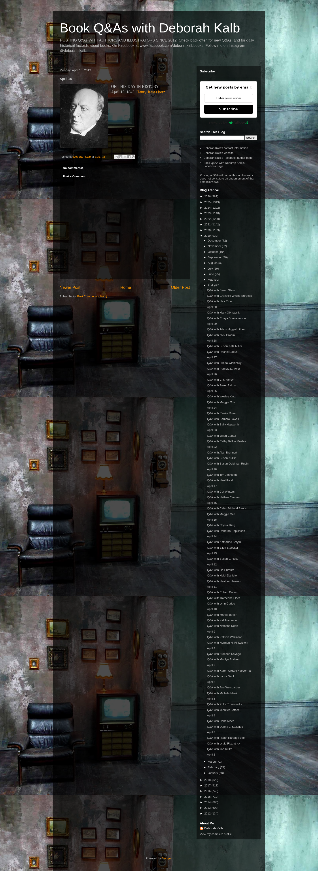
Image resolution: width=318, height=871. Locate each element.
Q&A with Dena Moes (220, 721)
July (211, 268)
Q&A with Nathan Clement (223, 497)
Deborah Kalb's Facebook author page (227, 157)
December (215, 240)
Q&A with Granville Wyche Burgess (229, 295)
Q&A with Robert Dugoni (222, 592)
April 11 (212, 586)
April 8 (211, 648)
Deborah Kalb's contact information (225, 148)
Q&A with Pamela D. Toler (223, 368)
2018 (208, 780)
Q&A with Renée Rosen (222, 413)
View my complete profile (216, 834)
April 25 (212, 391)
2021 (208, 224)
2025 (208, 202)
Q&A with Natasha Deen (222, 625)
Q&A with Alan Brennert (222, 452)
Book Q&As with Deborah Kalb (150, 28)
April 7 (211, 665)
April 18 (212, 469)
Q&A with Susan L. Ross (222, 558)
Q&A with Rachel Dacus (222, 351)
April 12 (212, 564)
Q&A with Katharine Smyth (224, 542)
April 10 (212, 609)
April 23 (212, 430)
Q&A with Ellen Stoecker (222, 547)
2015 (208, 796)
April (211, 285)
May (211, 279)
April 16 (212, 502)
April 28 (212, 340)
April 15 (212, 519)
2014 (208, 802)
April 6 (211, 682)
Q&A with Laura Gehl (220, 676)
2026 (208, 196)
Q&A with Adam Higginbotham (226, 329)
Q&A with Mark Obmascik (223, 312)
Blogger (166, 858)
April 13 (212, 553)
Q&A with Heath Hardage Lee (226, 737)
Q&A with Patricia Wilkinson (224, 637)
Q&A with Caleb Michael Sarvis (226, 508)
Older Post (180, 287)
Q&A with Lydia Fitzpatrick (223, 743)
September (215, 257)
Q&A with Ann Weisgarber (223, 687)
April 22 (212, 446)
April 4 (211, 715)
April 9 (211, 631)
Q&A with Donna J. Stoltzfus (225, 726)
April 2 (211, 754)
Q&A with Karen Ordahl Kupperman (229, 670)
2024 (208, 207)
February (214, 767)
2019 (208, 235)
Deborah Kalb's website (218, 153)
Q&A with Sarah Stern (221, 290)
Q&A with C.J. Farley (220, 379)
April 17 (212, 486)
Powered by (228, 122)
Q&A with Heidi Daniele (222, 575)
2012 (208, 813)
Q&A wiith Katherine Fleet (223, 598)
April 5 (211, 698)
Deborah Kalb (213, 828)
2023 (208, 213)
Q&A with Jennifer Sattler (223, 710)
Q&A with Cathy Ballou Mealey (226, 441)
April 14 (212, 536)
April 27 (212, 357)
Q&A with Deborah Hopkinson (226, 531)
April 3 (211, 732)
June (211, 274)
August (213, 263)
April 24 (212, 407)
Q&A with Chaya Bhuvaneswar (226, 318)
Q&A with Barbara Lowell (223, 419)
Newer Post (70, 287)
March (212, 761)
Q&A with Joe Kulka (219, 749)
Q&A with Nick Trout (220, 301)
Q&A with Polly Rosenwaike (224, 704)
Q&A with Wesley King (221, 396)
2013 (208, 807)
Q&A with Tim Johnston (222, 474)
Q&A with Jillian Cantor (221, 435)
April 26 (212, 374)
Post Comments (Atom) (92, 296)
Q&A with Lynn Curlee (221, 603)
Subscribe (228, 109)
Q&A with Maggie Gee (221, 514)
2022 (208, 219)
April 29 (212, 323)
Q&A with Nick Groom (221, 335)
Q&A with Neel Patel (220, 480)
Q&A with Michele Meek (222, 693)
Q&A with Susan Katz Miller (224, 346)
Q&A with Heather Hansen (223, 581)
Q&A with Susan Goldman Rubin (227, 463)
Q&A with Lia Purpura (220, 570)
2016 (208, 791)
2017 (208, 785)
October (213, 251)
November (215, 246)
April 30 (212, 307)
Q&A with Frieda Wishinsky (224, 363)
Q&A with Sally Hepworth (223, 424)
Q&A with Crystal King (221, 525)
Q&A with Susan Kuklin (221, 458)
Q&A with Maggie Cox (221, 402)
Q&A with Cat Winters (221, 491)
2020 (208, 230)
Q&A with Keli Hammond (222, 620)
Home (125, 287)
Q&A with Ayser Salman (222, 385)
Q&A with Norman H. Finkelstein (227, 642)
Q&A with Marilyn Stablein (223, 659)
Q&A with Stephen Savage (224, 654)
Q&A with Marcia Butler (222, 614)
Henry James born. (151, 92)
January (213, 773)
